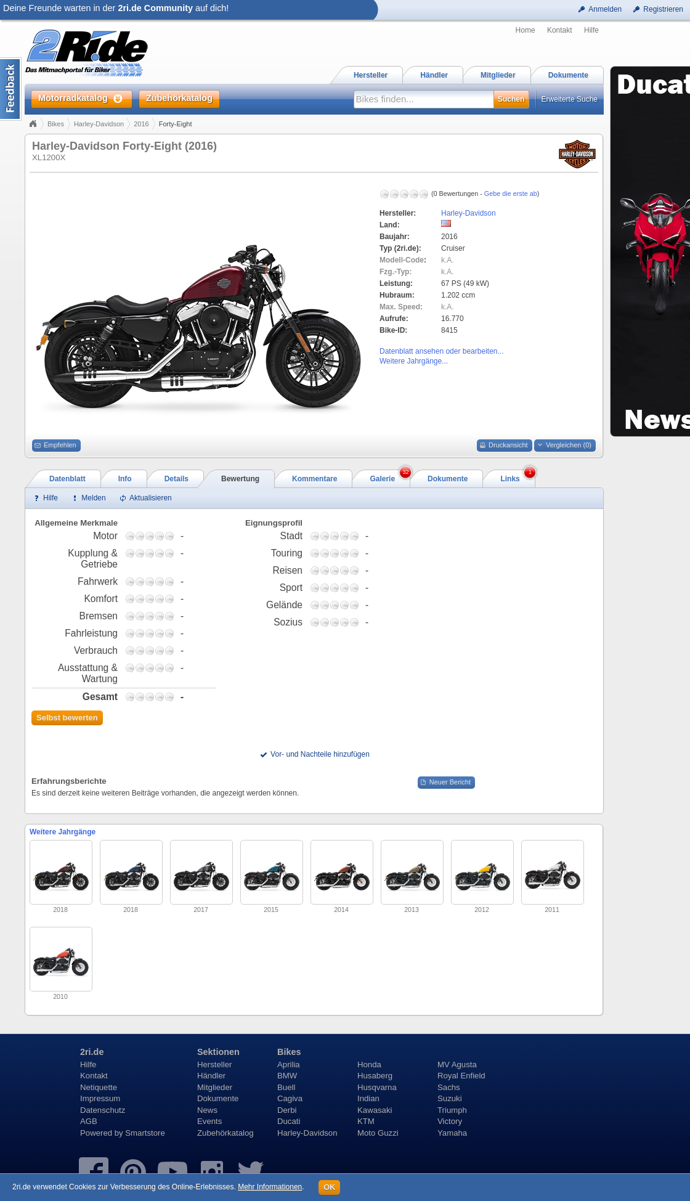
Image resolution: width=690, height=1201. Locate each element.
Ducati (288, 1121)
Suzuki (449, 1098)
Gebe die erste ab (510, 193)
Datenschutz (102, 1110)
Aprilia (288, 1064)
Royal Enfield (461, 1075)
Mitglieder (214, 1087)
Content (11, 89)
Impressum (100, 1098)
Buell (286, 1087)
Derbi (287, 1110)
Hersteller (214, 1064)
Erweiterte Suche (570, 99)
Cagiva (289, 1098)
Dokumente (217, 1098)
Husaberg (374, 1075)
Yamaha (452, 1133)
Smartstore (145, 1133)
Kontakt (559, 30)
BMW (287, 1075)
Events (209, 1121)
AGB (88, 1121)
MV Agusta (457, 1064)
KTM (366, 1121)
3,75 (159, 535)
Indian (368, 1098)
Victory (449, 1121)
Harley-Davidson (99, 124)
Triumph (452, 1110)
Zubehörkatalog (225, 1133)
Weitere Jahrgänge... (414, 361)
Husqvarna (377, 1087)
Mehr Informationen (270, 1187)
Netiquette (98, 1087)
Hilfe (591, 30)
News (207, 1110)
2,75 (150, 535)
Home (525, 30)
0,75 (130, 535)
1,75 (140, 535)
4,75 (169, 535)
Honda (369, 1064)
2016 (141, 124)
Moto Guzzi (378, 1133)
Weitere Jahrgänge (62, 832)
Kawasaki (374, 1110)
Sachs (448, 1087)
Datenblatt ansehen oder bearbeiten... (441, 351)
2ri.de (92, 1052)
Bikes (55, 124)
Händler (211, 1075)
